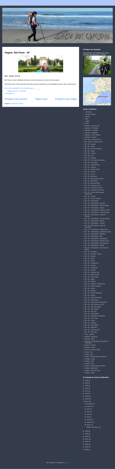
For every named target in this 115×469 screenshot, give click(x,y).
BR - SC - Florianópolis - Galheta (94, 221)
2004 (86, 447)
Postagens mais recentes (15, 99)
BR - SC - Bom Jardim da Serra (94, 178)
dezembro (90, 404)
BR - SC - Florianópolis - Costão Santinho (97, 218)
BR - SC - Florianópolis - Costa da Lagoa (97, 212)
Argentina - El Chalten (91, 130)
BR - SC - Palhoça (90, 281)
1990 (86, 449)
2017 (86, 391)
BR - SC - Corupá (90, 196)
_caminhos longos (90, 114)
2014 (86, 393)
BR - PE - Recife (90, 151)
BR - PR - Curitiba (90, 153)
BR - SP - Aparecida (91, 327)
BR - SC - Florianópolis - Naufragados (96, 238)
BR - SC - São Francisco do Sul (94, 304)
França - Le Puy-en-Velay (92, 350)
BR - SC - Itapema (90, 265)
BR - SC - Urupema (90, 323)
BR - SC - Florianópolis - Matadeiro (95, 234)
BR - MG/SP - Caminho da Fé (94, 142)
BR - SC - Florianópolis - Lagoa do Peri (96, 229)
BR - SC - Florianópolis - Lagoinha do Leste (98, 231)
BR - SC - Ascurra (90, 171)
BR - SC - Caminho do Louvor (94, 188)
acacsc (87, 123)
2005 (86, 444)
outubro (89, 406)
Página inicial (41, 99)
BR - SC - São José (90, 311)
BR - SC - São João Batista (93, 307)
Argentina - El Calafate (91, 128)
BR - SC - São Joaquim (92, 309)
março (89, 419)
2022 (86, 388)
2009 (86, 434)
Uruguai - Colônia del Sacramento (95, 366)
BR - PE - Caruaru (90, 144)
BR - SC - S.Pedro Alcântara (93, 297)
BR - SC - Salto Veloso (91, 300)
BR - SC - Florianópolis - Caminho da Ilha (97, 210)
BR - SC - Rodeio (90, 295)
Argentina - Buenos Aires (92, 126)
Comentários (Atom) (16, 103)
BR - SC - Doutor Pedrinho (93, 198)
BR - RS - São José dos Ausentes (95, 160)
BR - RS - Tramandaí (91, 162)
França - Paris (89, 354)
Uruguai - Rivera (89, 372)
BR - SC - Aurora (90, 174)
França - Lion (89, 352)
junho (88, 411)
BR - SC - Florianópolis (91, 201)
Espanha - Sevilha (90, 345)
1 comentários (9, 93)
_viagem (9, 91)
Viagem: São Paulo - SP (17, 52)
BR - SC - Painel (90, 279)
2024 (86, 383)
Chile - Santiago (89, 334)
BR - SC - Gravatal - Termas (93, 254)
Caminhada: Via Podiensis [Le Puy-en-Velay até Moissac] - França (96, 54)
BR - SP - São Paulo (19, 91)
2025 (86, 380)
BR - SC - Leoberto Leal (92, 272)
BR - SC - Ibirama (90, 256)
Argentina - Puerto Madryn (93, 135)
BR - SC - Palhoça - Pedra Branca (95, 284)
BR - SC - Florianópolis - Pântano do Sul (97, 241)
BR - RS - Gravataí (90, 158)
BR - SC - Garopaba (91, 251)
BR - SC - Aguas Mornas (92, 165)
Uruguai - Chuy (89, 363)
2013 (86, 396)
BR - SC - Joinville (90, 270)
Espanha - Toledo (90, 347)
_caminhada (88, 112)
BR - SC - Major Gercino (92, 274)
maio (88, 414)
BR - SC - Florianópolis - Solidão (94, 245)
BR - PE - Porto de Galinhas (93, 148)
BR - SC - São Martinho (92, 313)
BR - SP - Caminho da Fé (92, 330)
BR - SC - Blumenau (91, 176)
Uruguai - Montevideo (91, 368)
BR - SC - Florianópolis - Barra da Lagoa (97, 205)
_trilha (86, 119)
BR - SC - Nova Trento (91, 277)
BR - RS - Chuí (89, 155)
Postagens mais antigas (66, 99)
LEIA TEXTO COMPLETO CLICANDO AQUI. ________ (22, 88)
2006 (86, 441)
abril (88, 417)
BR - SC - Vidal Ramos (91, 325)
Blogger (66, 462)
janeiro (89, 425)
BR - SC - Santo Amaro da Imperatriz (96, 302)
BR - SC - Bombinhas (91, 181)
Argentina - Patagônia (91, 132)
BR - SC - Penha (90, 288)
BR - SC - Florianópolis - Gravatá (94, 223)
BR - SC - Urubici (90, 320)
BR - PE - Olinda (90, 146)
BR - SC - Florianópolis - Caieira (94, 208)
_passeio (87, 116)
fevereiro (89, 422)
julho (88, 409)
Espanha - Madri (90, 339)
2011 (86, 401)
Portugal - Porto (89, 361)
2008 (86, 436)
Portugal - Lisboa (90, 359)
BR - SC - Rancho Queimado (93, 293)
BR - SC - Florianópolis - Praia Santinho (96, 243)
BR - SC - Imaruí (90, 258)
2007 (86, 439)
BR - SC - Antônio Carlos (92, 169)
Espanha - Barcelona (91, 336)
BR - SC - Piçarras (90, 290)
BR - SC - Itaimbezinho (91, 263)
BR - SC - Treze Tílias (91, 318)
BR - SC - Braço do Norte (92, 183)
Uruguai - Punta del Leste (92, 370)
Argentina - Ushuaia (91, 137)
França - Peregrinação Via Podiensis (96, 356)
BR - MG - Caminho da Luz (93, 139)
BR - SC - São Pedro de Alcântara (95, 316)
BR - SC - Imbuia (90, 261)
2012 (86, 399)
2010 (86, 431)
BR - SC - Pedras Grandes (93, 286)
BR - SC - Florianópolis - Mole (94, 236)
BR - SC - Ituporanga (91, 268)
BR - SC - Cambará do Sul (93, 185)
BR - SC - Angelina (90, 167)
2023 (86, 385)
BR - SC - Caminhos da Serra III (94, 190)
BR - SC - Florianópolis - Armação (95, 203)
